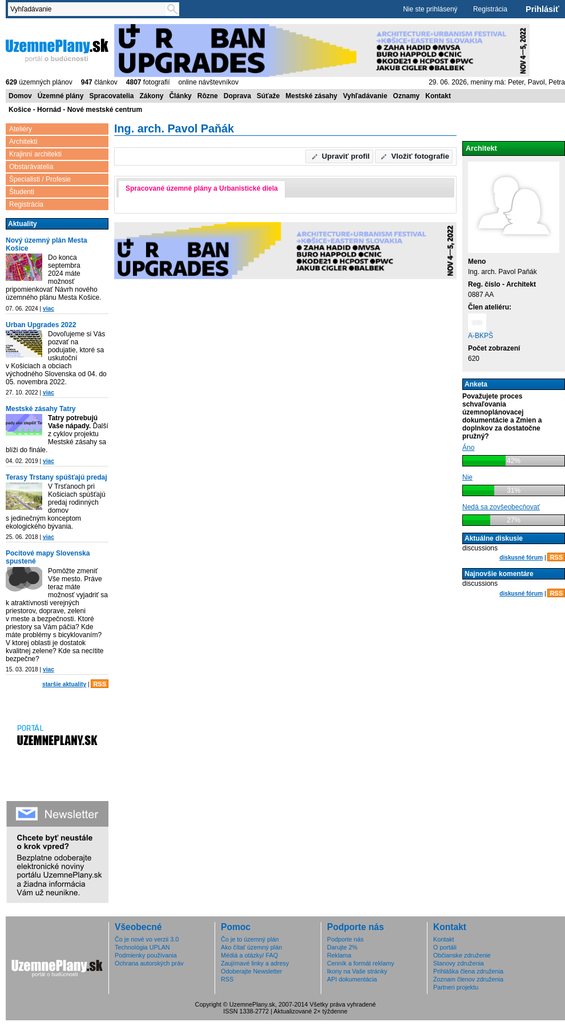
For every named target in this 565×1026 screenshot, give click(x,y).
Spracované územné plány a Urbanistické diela (202, 188)
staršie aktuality (64, 684)
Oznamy (406, 96)
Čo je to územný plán (250, 939)
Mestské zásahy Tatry (41, 409)
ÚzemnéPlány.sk (57, 49)
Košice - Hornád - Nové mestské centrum (75, 110)
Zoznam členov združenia (468, 979)
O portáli (445, 947)
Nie (467, 477)
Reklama (339, 955)
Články (180, 96)
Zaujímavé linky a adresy (255, 963)
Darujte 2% (342, 947)
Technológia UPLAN (142, 947)
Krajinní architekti (35, 154)
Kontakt (438, 96)
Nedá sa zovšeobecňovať (501, 507)
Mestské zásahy (311, 96)
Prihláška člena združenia (468, 971)
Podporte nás (345, 939)
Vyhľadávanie (365, 96)
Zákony (151, 96)
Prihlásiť (542, 9)
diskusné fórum (521, 557)
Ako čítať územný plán (251, 947)
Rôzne (207, 96)
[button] (339, 156)
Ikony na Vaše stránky (357, 971)
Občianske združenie (462, 955)
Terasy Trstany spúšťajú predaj (56, 477)
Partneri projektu (455, 987)
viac (48, 308)
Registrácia (490, 9)
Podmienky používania (146, 955)
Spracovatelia (111, 96)
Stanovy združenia (458, 963)
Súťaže (268, 96)
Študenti (21, 192)
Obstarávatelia (31, 167)
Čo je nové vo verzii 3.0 (147, 939)
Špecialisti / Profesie (40, 179)
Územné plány (61, 96)
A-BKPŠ (480, 336)
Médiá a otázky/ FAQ (249, 955)
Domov (20, 96)
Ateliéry (20, 129)
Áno (468, 448)
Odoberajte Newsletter (251, 971)
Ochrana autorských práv (149, 963)
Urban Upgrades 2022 (41, 325)
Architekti (23, 142)
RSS (99, 684)
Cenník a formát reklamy (360, 963)
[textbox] (89, 9)
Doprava (237, 96)
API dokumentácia (352, 979)
